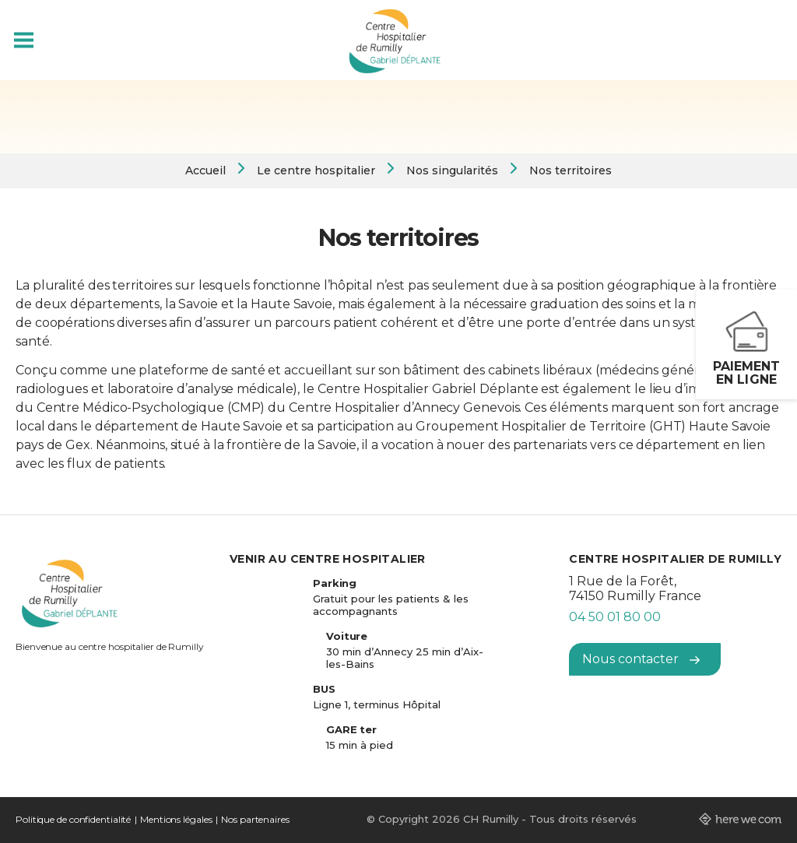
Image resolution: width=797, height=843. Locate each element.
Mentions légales (176, 819)
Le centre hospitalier (316, 170)
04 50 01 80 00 (615, 616)
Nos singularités (452, 170)
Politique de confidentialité (73, 819)
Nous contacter (641, 659)
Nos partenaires (255, 819)
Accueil (205, 170)
